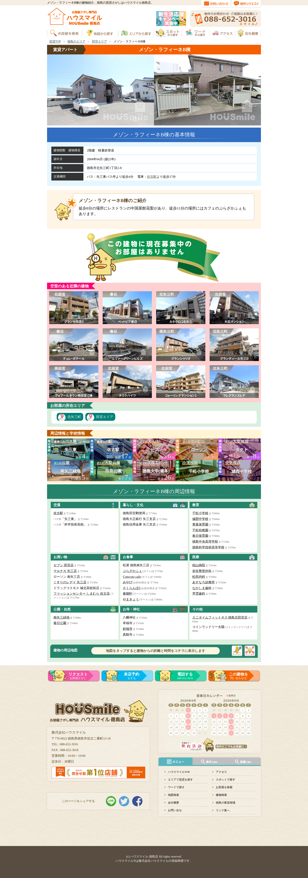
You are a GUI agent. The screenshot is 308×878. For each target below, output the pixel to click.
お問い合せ (175, 810)
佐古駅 (152, 176)
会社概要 (173, 802)
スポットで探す (225, 779)
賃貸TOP (55, 41)
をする (131, 676)
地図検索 (173, 794)
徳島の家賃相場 (225, 802)
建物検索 (221, 794)
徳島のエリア (76, 41)
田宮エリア (99, 41)
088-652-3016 (185, 676)
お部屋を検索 (224, 787)
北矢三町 (74, 417)
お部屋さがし (78, 676)
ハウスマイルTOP (179, 771)
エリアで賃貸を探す (180, 779)
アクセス (221, 771)
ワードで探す (176, 787)
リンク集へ (223, 810)
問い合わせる (238, 676)
